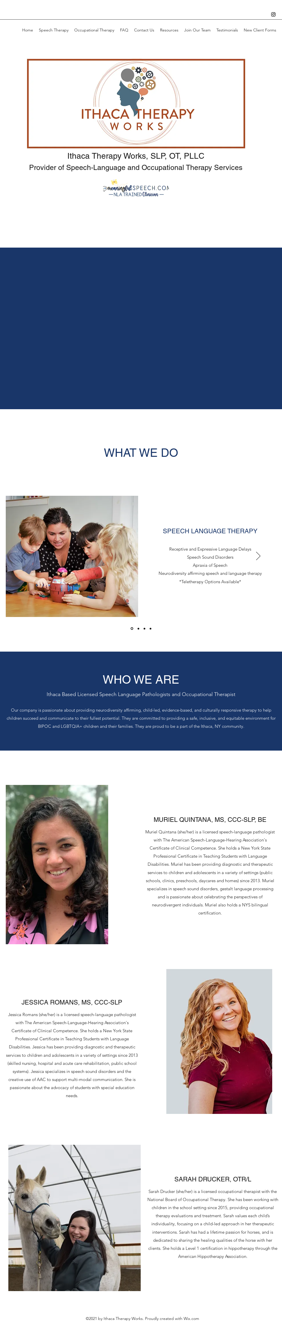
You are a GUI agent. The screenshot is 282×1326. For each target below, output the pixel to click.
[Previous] (24, 556)
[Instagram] (273, 14)
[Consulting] (150, 628)
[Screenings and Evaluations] (144, 628)
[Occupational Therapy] (138, 628)
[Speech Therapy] (132, 628)
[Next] (258, 556)
